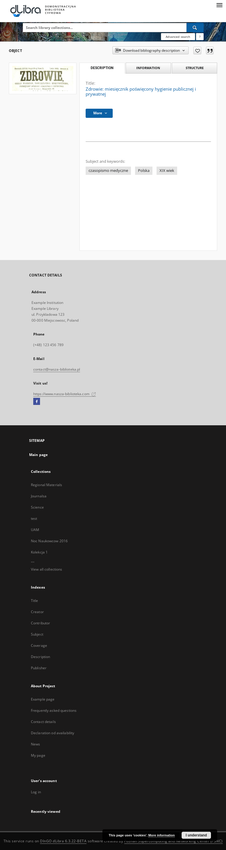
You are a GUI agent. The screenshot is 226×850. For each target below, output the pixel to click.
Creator (37, 611)
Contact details (43, 721)
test (34, 518)
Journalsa (38, 496)
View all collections (46, 569)
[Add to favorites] (197, 50)
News (35, 744)
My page (38, 755)
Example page (42, 699)
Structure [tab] (195, 68)
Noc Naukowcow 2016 (49, 540)
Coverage (39, 645)
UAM (35, 529)
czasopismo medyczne (108, 170)
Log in (36, 791)
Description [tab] (102, 68)
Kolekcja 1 (39, 552)
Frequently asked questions (54, 710)
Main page (38, 454)
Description (40, 656)
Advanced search (178, 37)
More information (161, 835)
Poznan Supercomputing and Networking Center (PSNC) (173, 841)
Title (34, 600)
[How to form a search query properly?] (200, 36)
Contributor (40, 623)
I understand (196, 835)
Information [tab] (148, 68)
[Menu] (219, 4)
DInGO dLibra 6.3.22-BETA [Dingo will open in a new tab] (63, 841)
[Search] (195, 27)
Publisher (38, 667)
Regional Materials (46, 484)
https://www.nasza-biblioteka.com (64, 393)
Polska (143, 170)
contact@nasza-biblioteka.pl (56, 369)
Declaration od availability (52, 732)
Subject (37, 634)
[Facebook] (36, 401)
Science (37, 507)
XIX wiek (166, 170)
